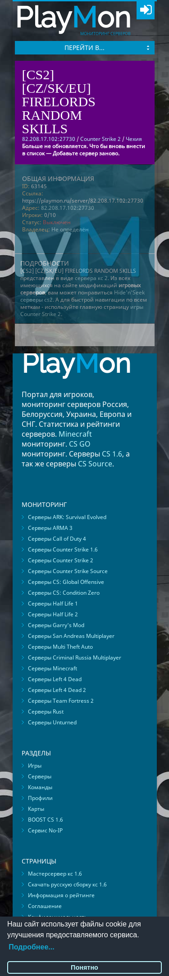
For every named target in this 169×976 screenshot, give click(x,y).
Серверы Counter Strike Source (68, 571)
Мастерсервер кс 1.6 (55, 873)
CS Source (95, 464)
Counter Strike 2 (100, 139)
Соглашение (45, 906)
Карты (36, 809)
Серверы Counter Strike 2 (60, 560)
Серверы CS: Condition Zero (64, 592)
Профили (40, 798)
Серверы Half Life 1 (53, 603)
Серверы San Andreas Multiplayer (71, 636)
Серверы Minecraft (52, 668)
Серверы (39, 776)
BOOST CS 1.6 (45, 819)
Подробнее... (31, 947)
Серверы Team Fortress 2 (61, 701)
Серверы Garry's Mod (56, 625)
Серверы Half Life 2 (53, 614)
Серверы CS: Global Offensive (66, 582)
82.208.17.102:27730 (67, 208)
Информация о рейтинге (61, 895)
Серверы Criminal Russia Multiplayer (74, 657)
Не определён (70, 229)
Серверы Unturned (52, 722)
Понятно (84, 967)
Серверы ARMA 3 (50, 528)
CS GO (80, 444)
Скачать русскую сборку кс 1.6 (67, 884)
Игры (34, 765)
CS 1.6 (112, 454)
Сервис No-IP (45, 830)
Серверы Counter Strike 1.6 (63, 549)
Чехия (134, 139)
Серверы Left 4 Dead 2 (57, 690)
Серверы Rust (46, 711)
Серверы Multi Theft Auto (60, 647)
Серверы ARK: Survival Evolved (67, 517)
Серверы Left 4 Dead (55, 679)
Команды (40, 787)
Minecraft (75, 434)
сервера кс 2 (91, 278)
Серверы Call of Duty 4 (57, 538)
